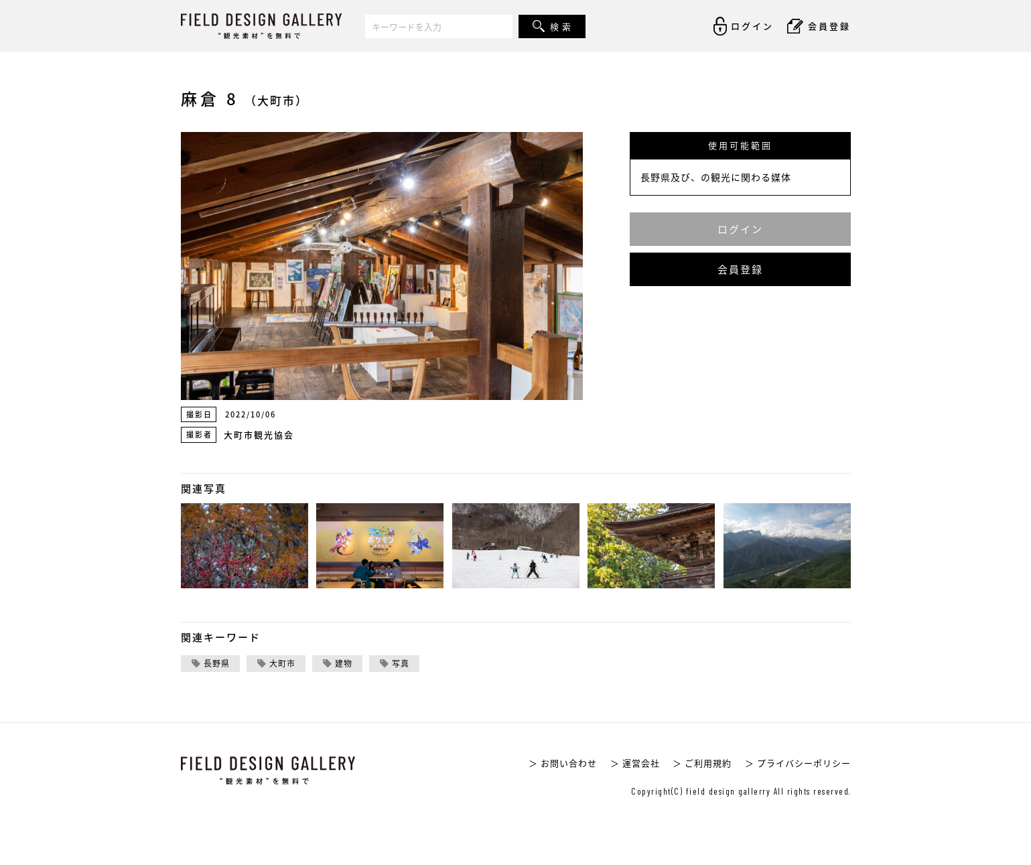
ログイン (740, 229)
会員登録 (740, 269)
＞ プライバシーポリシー (798, 762)
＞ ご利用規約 (702, 762)
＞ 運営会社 (635, 762)
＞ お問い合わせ (563, 762)
